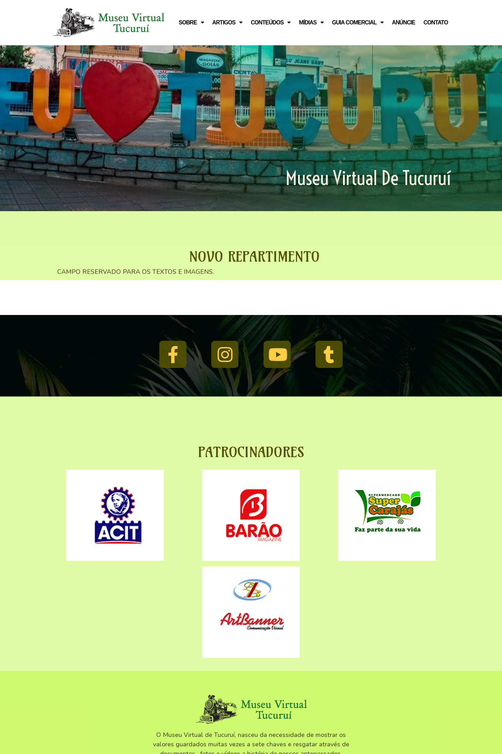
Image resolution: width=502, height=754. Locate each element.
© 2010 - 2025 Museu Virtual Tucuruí (251, 716)
